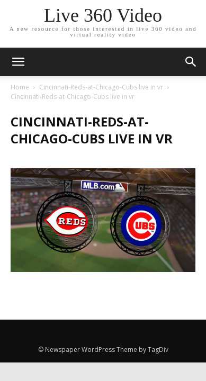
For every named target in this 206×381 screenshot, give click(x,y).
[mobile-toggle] (18, 62)
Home (20, 87)
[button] (191, 62)
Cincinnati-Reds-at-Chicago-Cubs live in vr (101, 87)
